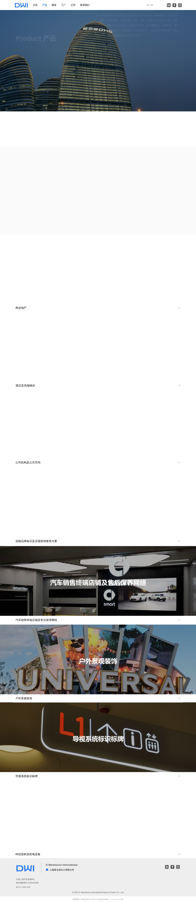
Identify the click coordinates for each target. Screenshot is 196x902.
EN (152, 5)
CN (147, 5)
